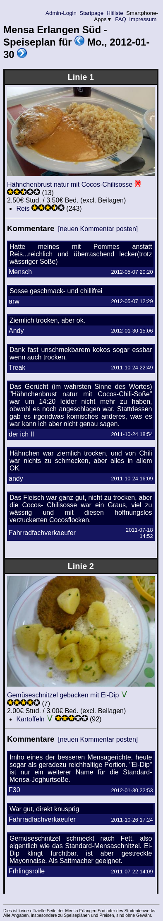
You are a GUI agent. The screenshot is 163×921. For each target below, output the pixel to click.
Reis (22, 208)
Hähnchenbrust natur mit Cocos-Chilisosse (69, 184)
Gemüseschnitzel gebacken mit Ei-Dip (63, 695)
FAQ (121, 19)
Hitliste (115, 13)
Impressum (143, 19)
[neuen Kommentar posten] (98, 228)
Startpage (91, 13)
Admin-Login (61, 13)
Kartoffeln (30, 719)
